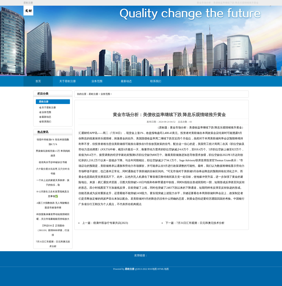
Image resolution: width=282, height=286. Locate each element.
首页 (38, 81)
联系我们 (155, 81)
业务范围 (96, 81)
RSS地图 (152, 269)
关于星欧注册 (67, 81)
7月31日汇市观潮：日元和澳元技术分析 (200, 222)
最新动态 (126, 81)
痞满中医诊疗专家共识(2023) (110, 222)
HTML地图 (163, 269)
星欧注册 (93, 94)
